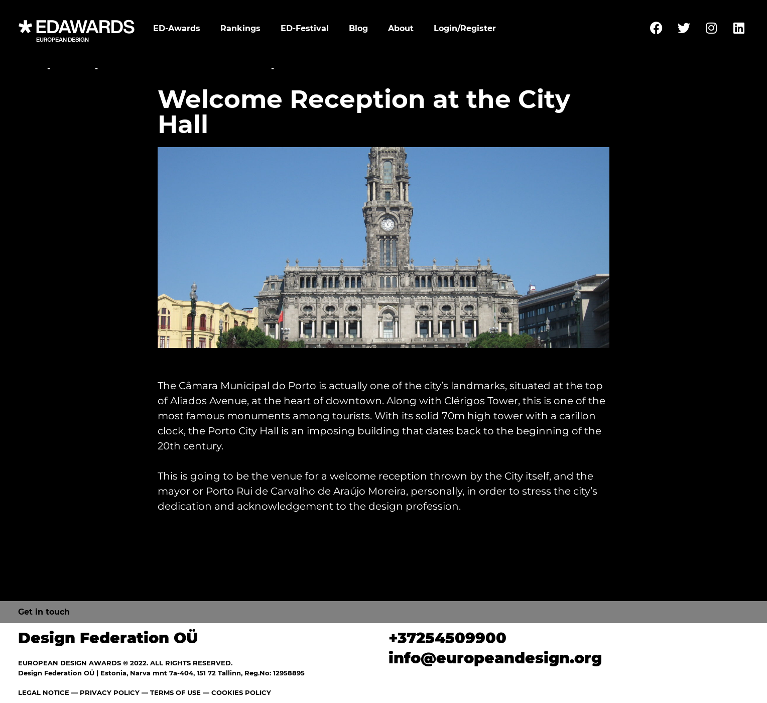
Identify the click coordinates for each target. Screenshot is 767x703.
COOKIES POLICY (241, 692)
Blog (358, 28)
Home (31, 68)
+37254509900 (447, 638)
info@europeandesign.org (495, 658)
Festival (72, 68)
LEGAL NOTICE (43, 692)
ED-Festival (305, 28)
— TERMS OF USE (171, 692)
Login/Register (465, 28)
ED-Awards (176, 28)
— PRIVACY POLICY (104, 692)
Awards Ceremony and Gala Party (184, 68)
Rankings (240, 28)
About (401, 28)
